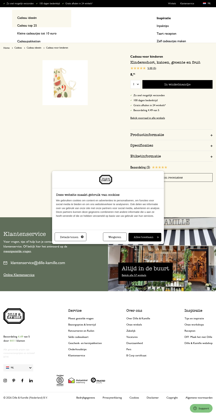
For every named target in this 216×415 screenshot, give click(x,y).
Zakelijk (131, 324)
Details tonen (72, 237)
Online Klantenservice (19, 268)
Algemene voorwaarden (199, 391)
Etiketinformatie (145, 149)
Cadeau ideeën (34, 41)
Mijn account (198, 18)
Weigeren (114, 237)
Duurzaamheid (134, 336)
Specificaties (141, 139)
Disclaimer (153, 391)
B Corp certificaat (136, 348)
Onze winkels (134, 318)
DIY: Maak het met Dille (198, 330)
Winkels (172, 3)
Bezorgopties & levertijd (82, 318)
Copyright (172, 391)
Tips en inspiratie (194, 311)
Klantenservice (187, 3)
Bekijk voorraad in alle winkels (147, 111)
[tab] (171, 128)
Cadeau (18, 41)
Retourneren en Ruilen (81, 324)
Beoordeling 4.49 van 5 (146, 103)
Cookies (134, 391)
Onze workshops (194, 318)
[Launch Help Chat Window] (201, 408)
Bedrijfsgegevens (85, 391)
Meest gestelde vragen (81, 311)
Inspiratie (186, 31)
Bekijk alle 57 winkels (134, 268)
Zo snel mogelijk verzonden (20, 3)
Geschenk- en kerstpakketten (85, 336)
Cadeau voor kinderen (57, 41)
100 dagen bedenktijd (49, 3)
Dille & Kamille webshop (199, 336)
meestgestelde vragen (17, 244)
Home (6, 41)
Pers (128, 342)
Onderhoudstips (77, 342)
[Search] (144, 17)
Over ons (134, 304)
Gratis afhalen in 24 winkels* (79, 3)
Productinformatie (147, 128)
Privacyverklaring (112, 391)
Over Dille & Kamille (138, 311)
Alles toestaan (146, 237)
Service (75, 304)
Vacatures (132, 330)
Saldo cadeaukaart (78, 330)
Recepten (207, 31)
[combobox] (106, 17)
